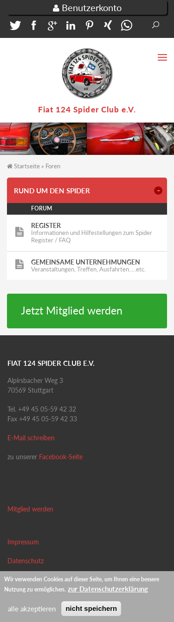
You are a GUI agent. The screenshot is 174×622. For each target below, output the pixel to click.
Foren (52, 166)
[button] (14, 27)
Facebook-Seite (61, 457)
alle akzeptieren (32, 613)
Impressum (23, 542)
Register (46, 225)
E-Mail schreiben (31, 438)
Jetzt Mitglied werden (71, 310)
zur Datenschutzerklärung (108, 593)
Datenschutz (25, 561)
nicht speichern (91, 612)
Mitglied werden (30, 509)
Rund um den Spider (52, 190)
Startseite (27, 166)
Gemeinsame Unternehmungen (85, 262)
